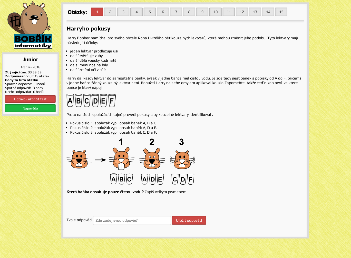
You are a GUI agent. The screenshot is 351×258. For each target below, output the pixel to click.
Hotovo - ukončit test (30, 99)
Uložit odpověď (189, 220)
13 (255, 12)
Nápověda (30, 108)
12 (242, 12)
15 (281, 12)
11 (228, 12)
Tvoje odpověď (79, 220)
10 (215, 12)
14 (268, 12)
